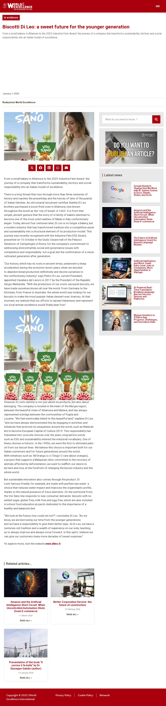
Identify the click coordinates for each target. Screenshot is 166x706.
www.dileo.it (53, 543)
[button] (32, 168)
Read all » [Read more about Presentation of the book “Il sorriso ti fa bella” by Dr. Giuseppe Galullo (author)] (26, 678)
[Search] (156, 119)
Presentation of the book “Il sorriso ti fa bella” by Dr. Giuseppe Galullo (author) (26, 665)
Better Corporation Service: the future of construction (72, 603)
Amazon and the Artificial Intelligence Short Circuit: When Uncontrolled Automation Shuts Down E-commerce (25, 606)
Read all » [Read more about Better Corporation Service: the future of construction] (72, 614)
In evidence (11, 17)
